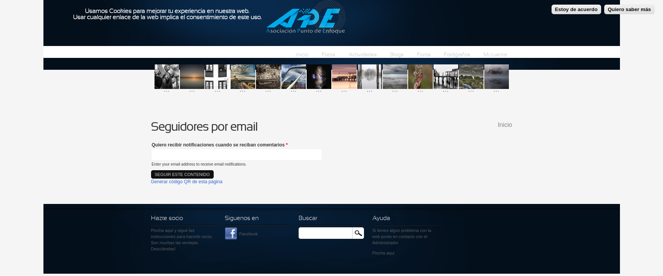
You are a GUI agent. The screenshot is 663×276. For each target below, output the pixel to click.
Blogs (397, 55)
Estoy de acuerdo (576, 7)
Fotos (328, 55)
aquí (390, 253)
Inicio (302, 55)
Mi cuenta (495, 55)
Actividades (363, 55)
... (167, 89)
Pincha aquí (162, 230)
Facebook (248, 234)
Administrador (385, 242)
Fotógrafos (457, 55)
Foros (423, 55)
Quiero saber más (629, 7)
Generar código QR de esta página (187, 181)
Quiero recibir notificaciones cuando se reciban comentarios (220, 145)
